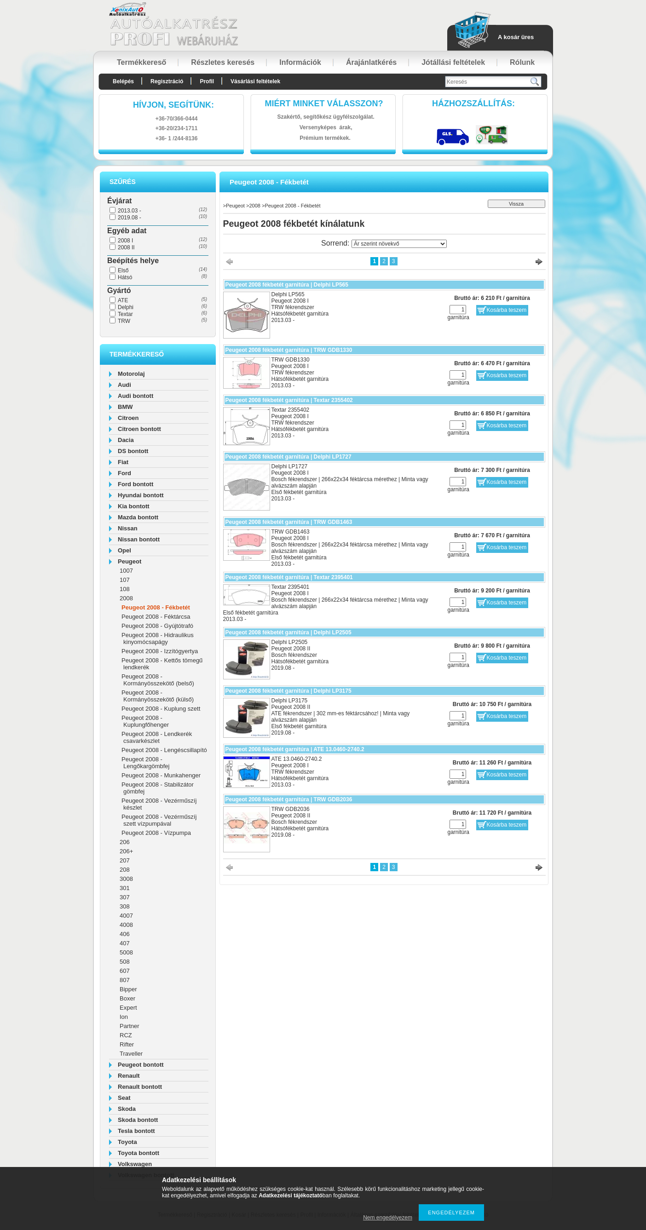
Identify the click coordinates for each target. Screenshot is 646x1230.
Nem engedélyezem (387, 1217)
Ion (124, 1016)
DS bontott (133, 451)
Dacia (126, 440)
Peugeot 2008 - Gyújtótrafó (157, 625)
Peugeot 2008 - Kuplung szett (160, 708)
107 (125, 579)
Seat (124, 1097)
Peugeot (129, 561)
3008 (126, 878)
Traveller (131, 1053)
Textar (125, 314)
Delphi (125, 307)
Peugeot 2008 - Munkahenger (161, 775)
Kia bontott (134, 506)
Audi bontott (135, 395)
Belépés (123, 81)
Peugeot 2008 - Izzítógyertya (159, 651)
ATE (123, 300)
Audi (124, 384)
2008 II (126, 247)
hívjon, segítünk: (173, 104)
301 (125, 888)
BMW (125, 406)
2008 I (125, 240)
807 (125, 980)
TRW (124, 321)
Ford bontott (135, 484)
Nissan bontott (139, 539)
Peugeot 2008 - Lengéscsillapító (164, 750)
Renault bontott (140, 1086)
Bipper (128, 989)
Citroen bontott (139, 428)
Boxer (127, 998)
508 (125, 961)
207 (125, 860)
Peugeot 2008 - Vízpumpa (156, 832)
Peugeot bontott (141, 1064)
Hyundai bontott (141, 495)
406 (125, 934)
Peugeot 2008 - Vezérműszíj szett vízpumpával (158, 820)
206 (125, 842)
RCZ (126, 1035)
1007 (126, 570)
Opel (124, 550)
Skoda (127, 1108)
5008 (126, 952)
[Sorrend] (399, 244)
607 (125, 970)
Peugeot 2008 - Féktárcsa (155, 616)
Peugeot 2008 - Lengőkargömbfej (145, 763)
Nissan (128, 528)
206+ (126, 851)
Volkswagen (135, 1164)
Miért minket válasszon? (324, 103)
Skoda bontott (138, 1119)
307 (125, 897)
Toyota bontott (138, 1153)
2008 (126, 598)
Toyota (127, 1141)
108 (125, 589)
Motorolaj (131, 373)
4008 (126, 924)
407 (125, 943)
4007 (126, 915)
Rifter (127, 1044)
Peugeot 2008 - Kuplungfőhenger (145, 721)
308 (125, 906)
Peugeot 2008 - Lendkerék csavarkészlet (156, 737)
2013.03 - (129, 210)
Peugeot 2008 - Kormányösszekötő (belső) (157, 680)
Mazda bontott (138, 517)
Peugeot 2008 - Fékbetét (155, 607)
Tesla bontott (136, 1130)
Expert (128, 1007)
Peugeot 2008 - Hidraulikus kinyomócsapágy (157, 638)
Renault (129, 1075)
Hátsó (125, 277)
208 (125, 869)
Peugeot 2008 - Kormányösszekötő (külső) (157, 696)
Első (123, 270)
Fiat (123, 462)
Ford (124, 473)
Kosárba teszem (507, 310)
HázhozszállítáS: (473, 103)
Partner (129, 1026)
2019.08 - (129, 217)
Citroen (128, 417)
